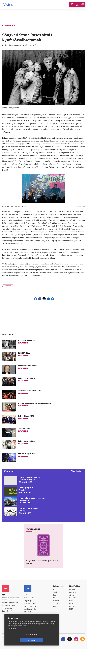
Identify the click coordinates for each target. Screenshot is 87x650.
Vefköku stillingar (18, 640)
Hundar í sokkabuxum (26, 340)
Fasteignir (72, 592)
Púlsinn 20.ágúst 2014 (26, 454)
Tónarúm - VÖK (24, 429)
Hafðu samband (29, 604)
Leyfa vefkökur (45, 640)
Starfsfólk (27, 612)
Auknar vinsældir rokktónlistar (29, 391)
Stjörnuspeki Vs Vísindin (27, 366)
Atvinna (72, 595)
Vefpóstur (27, 618)
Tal (70, 612)
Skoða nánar (12, 634)
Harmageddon (8, 286)
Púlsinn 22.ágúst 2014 (26, 441)
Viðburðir (72, 598)
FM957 (71, 607)
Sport (55, 595)
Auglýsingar (28, 601)
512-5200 (31, 598)
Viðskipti (56, 592)
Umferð (27, 615)
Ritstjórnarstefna (30, 607)
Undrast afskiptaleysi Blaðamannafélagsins (34, 403)
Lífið (54, 598)
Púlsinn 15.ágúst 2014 (26, 378)
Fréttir (55, 589)
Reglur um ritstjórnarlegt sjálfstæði (10, 599)
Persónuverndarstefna (10, 603)
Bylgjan (71, 604)
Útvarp (55, 607)
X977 (71, 610)
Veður (71, 601)
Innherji (72, 589)
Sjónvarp (56, 604)
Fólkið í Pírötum (24, 353)
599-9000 (9, 611)
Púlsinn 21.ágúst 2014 (26, 416)
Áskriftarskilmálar (30, 609)
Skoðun (56, 601)
